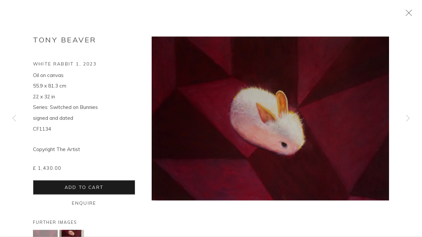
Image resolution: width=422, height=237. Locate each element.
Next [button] (408, 118)
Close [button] (407, 15)
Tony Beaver (65, 42)
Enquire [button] (84, 205)
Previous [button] (14, 118)
